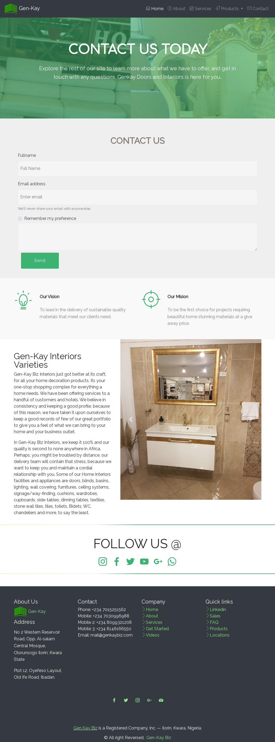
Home (156, 8)
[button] (131, 419)
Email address (32, 183)
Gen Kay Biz (85, 728)
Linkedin (216, 609)
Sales (213, 615)
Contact (258, 8)
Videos (150, 635)
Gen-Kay (22, 8)
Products (228, 8)
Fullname (27, 155)
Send (40, 260)
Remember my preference (50, 218)
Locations (217, 635)
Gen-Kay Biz (158, 737)
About (176, 8)
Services (200, 8)
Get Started (155, 628)
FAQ (212, 622)
